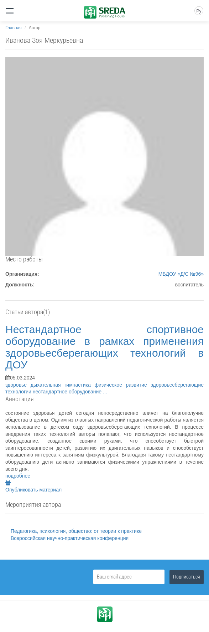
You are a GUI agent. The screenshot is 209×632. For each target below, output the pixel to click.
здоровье (18, 385)
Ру (198, 11)
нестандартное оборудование (68, 391)
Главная (13, 27)
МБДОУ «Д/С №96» (181, 274)
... (105, 391)
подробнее (17, 476)
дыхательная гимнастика (63, 385)
